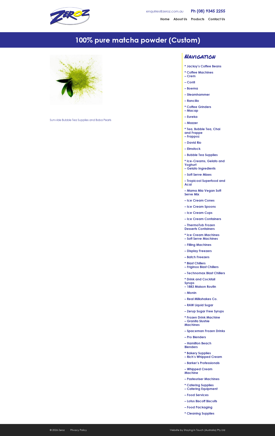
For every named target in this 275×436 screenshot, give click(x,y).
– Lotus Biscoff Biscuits (201, 401)
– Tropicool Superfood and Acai (205, 182)
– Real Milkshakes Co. (201, 299)
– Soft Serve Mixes (198, 174)
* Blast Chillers (195, 263)
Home (165, 19)
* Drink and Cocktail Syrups (200, 281)
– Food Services (197, 395)
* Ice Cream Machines (202, 235)
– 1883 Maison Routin (200, 286)
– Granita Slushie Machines (197, 323)
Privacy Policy (78, 430)
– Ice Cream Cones (199, 200)
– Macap (191, 110)
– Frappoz (192, 136)
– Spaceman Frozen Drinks (205, 331)
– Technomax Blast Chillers (205, 273)
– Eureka (191, 117)
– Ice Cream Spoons (200, 206)
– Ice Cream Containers (203, 219)
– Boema (191, 88)
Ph (208, 10)
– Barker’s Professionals (202, 363)
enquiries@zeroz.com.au (164, 11)
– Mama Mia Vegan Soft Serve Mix (203, 192)
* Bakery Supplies (198, 353)
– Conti (190, 82)
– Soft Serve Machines (201, 238)
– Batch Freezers (197, 257)
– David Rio (193, 142)
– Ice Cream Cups (198, 213)
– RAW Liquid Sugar (199, 305)
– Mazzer (191, 123)
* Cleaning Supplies (199, 413)
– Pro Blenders (195, 337)
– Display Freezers (198, 251)
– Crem (190, 76)
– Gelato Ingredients (200, 168)
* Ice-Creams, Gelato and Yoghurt (205, 163)
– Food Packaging (198, 407)
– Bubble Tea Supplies (201, 155)
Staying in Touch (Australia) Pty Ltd (204, 430)
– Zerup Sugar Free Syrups (204, 311)
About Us (180, 19)
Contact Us (216, 19)
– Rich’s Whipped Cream (203, 357)
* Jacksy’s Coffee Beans (203, 66)
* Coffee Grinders (198, 107)
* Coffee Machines (199, 72)
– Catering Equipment (201, 389)
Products (197, 19)
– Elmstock (192, 149)
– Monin (190, 293)
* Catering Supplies (199, 385)
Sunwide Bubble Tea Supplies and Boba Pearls (80, 120)
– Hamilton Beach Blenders (198, 345)
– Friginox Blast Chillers (202, 267)
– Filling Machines (198, 245)
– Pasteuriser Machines (202, 379)
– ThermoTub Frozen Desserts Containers (200, 227)
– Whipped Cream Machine (198, 371)
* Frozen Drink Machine (202, 317)
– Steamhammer (197, 94)
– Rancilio (192, 101)
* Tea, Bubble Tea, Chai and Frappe (202, 131)
